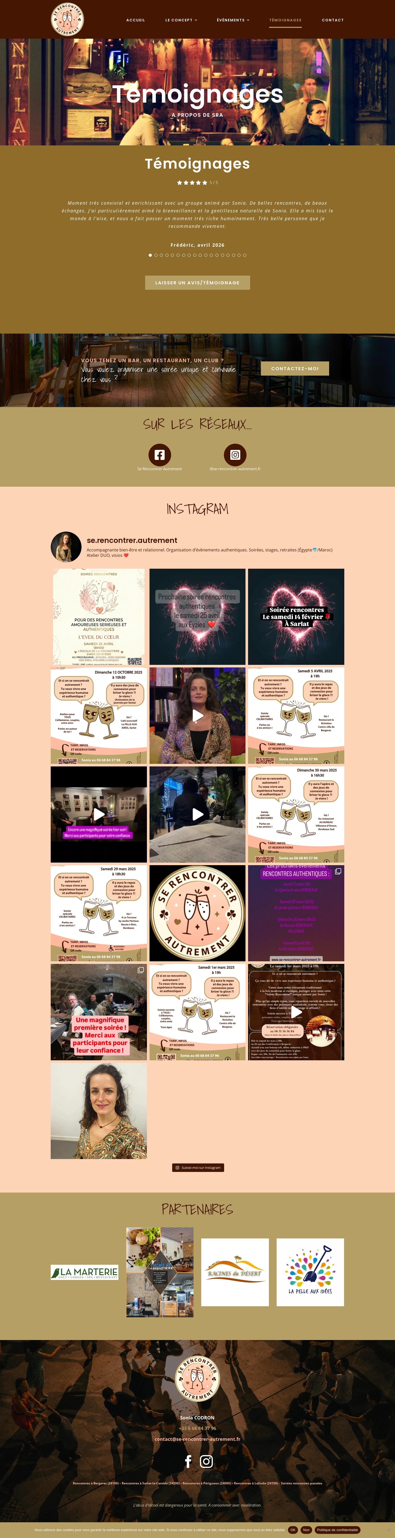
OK (293, 1530)
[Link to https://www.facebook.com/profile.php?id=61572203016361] (159, 455)
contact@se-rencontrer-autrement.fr (197, 1439)
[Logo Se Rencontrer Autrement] (67, 4)
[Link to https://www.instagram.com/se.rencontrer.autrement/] (235, 455)
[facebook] (188, 1461)
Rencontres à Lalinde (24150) (256, 1483)
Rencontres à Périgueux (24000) (207, 1483)
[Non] (388, 1530)
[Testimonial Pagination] (150, 255)
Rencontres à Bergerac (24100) (96, 1483)
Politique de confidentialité (337, 1530)
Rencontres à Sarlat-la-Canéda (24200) (151, 1483)
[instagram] (206, 1461)
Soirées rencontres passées (301, 1483)
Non (306, 1530)
